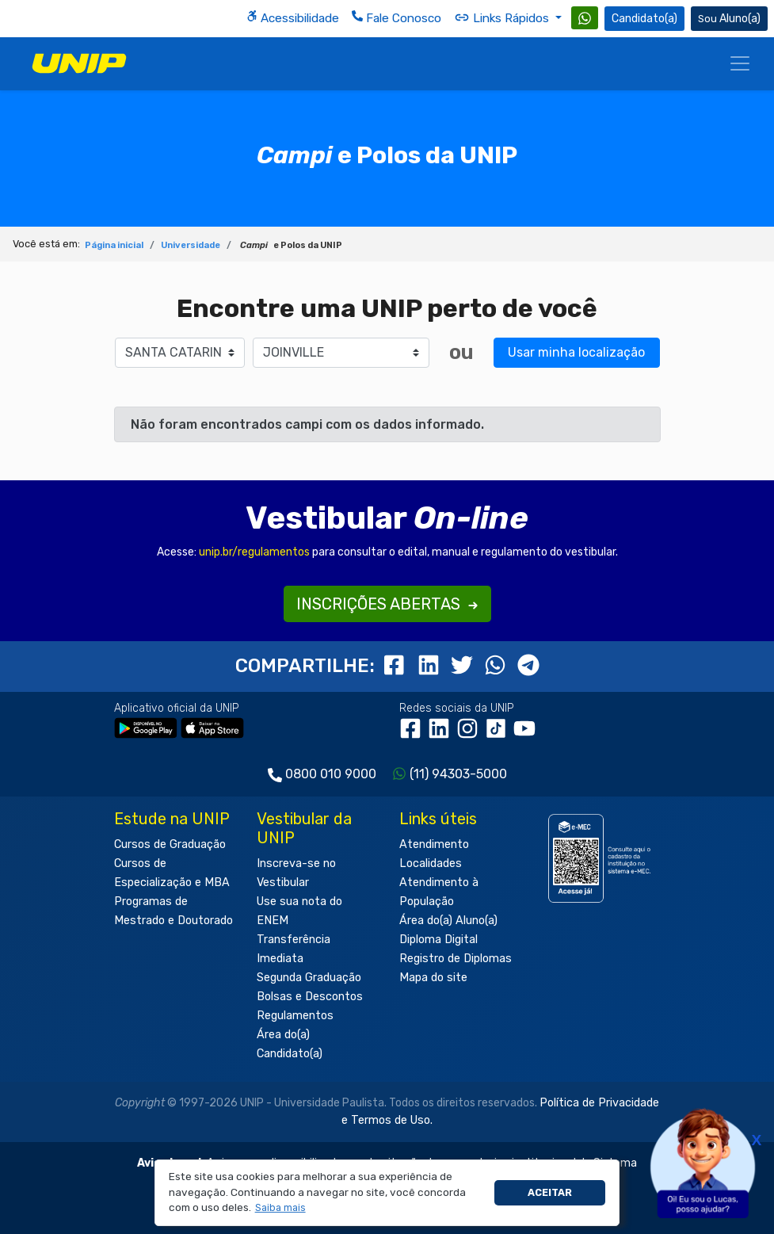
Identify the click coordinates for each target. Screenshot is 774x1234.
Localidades (430, 863)
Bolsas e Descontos (310, 996)
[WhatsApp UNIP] (584, 17)
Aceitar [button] (550, 1192)
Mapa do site (433, 977)
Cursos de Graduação (170, 844)
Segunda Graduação (309, 977)
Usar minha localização (576, 352)
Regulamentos (295, 1015)
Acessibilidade (292, 17)
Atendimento (434, 844)
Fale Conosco (396, 17)
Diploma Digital (438, 939)
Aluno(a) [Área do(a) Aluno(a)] (729, 18)
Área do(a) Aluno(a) (448, 920)
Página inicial (114, 245)
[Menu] (740, 63)
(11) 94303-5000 (458, 773)
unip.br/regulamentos (254, 552)
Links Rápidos (503, 17)
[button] (280, 1208)
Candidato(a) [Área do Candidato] (644, 18)
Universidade (190, 245)
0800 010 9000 (330, 773)
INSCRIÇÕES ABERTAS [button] (387, 603)
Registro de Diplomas (455, 958)
